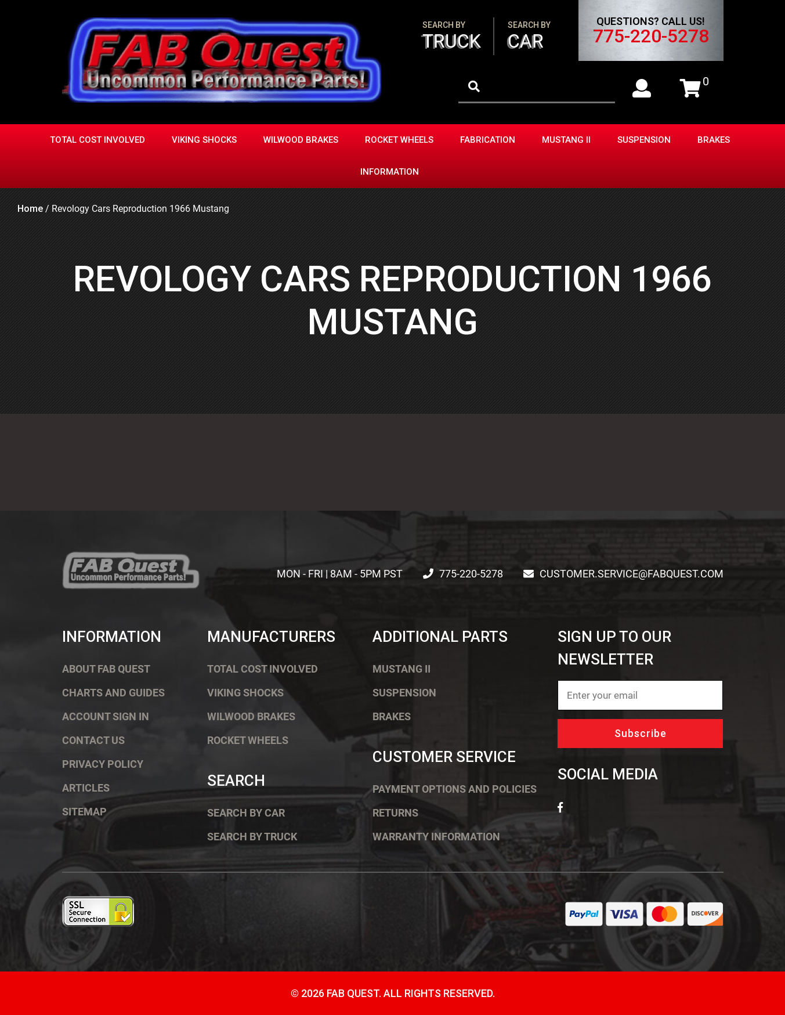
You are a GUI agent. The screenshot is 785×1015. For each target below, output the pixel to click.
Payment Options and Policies (454, 789)
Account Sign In (105, 716)
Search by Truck (252, 836)
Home (30, 208)
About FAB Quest (106, 669)
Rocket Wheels (399, 140)
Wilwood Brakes (300, 140)
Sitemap (84, 812)
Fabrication (487, 140)
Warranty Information (436, 836)
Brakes (713, 140)
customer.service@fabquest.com (631, 574)
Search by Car (246, 813)
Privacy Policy (102, 764)
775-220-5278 (651, 36)
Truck (451, 36)
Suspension (644, 140)
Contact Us (93, 740)
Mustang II (566, 140)
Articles (86, 788)
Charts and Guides (113, 693)
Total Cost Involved (97, 140)
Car (529, 36)
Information (389, 172)
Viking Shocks (204, 140)
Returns (395, 813)
